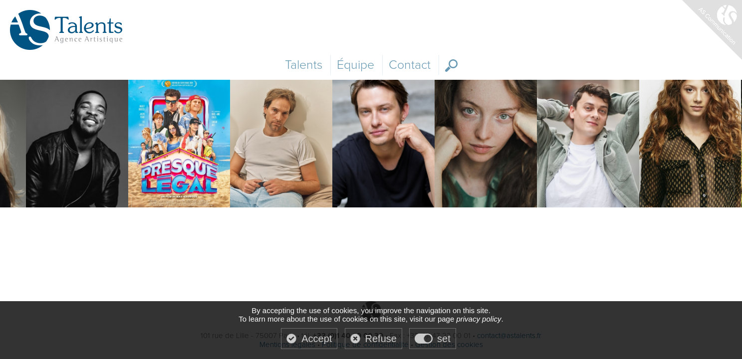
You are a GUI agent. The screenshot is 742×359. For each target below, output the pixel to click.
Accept (316, 338)
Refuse (381, 338)
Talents (303, 64)
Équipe (355, 64)
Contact (410, 64)
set (444, 338)
